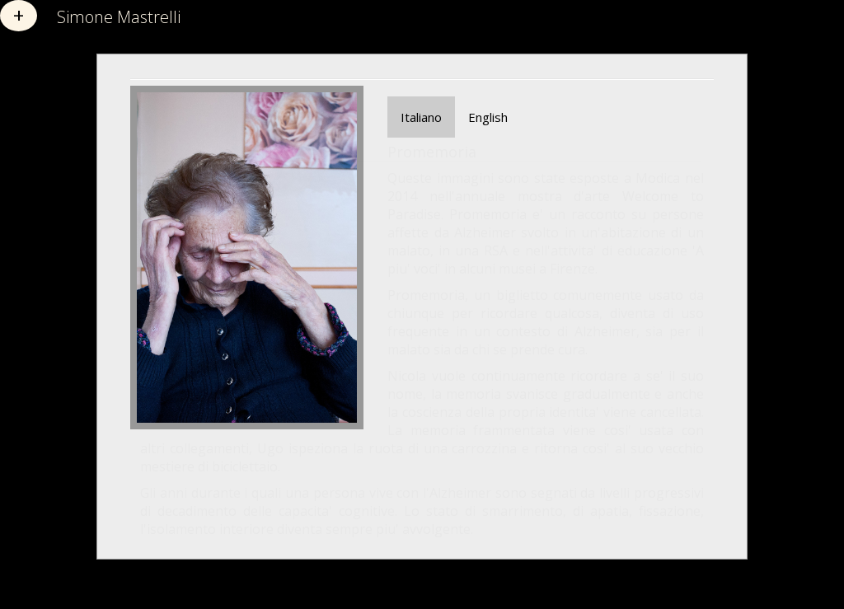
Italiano (421, 117)
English (488, 117)
